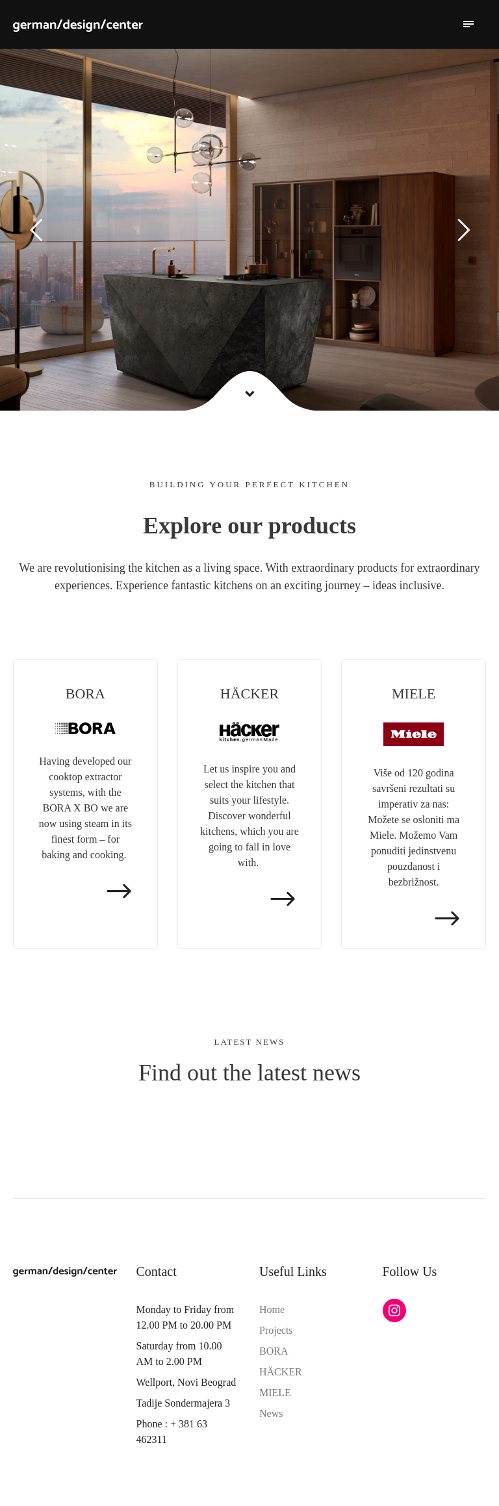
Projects (276, 1330)
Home (272, 1309)
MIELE (275, 1392)
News (271, 1413)
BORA (273, 1351)
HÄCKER (280, 1371)
